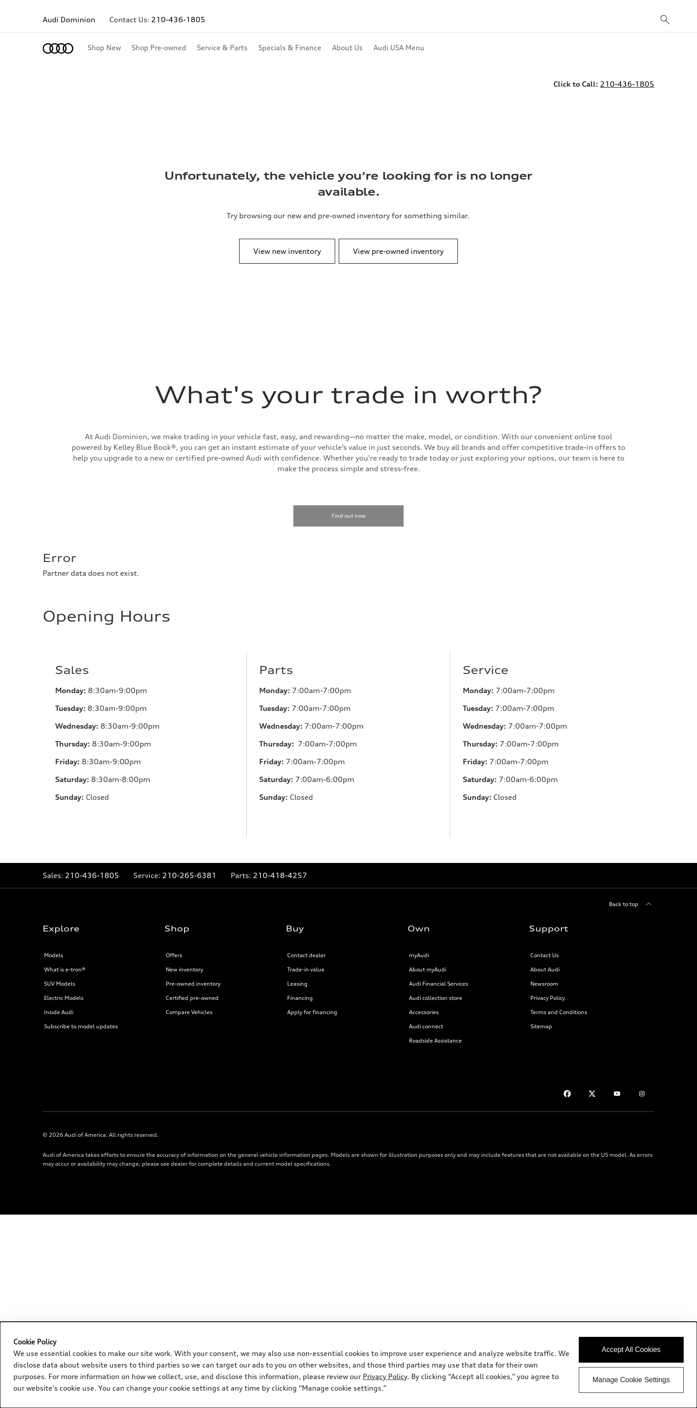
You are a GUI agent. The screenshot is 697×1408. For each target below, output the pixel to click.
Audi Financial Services (438, 976)
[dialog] (348, 1365)
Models (53, 948)
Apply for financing (312, 1005)
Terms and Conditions (558, 1005)
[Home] (58, 48)
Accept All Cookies (631, 1349)
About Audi (545, 962)
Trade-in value (305, 962)
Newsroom (544, 976)
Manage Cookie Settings (631, 1380)
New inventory (184, 962)
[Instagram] (641, 1086)
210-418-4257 (280, 868)
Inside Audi (58, 1005)
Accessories (424, 1005)
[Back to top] (631, 897)
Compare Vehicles (189, 1005)
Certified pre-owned (192, 990)
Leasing (297, 976)
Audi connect (426, 1019)
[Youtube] (617, 1086)
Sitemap (541, 1019)
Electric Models (64, 990)
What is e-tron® (64, 962)
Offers (174, 948)
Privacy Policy (547, 990)
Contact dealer (306, 948)
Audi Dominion (69, 19)
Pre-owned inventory (193, 976)
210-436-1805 (178, 19)
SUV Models (59, 976)
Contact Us (544, 948)
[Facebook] (567, 1086)
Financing (300, 990)
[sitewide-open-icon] (665, 20)
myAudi (419, 948)
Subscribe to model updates (81, 1019)
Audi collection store (435, 990)
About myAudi (427, 962)
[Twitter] (592, 1086)
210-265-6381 (189, 868)
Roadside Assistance (435, 1033)
